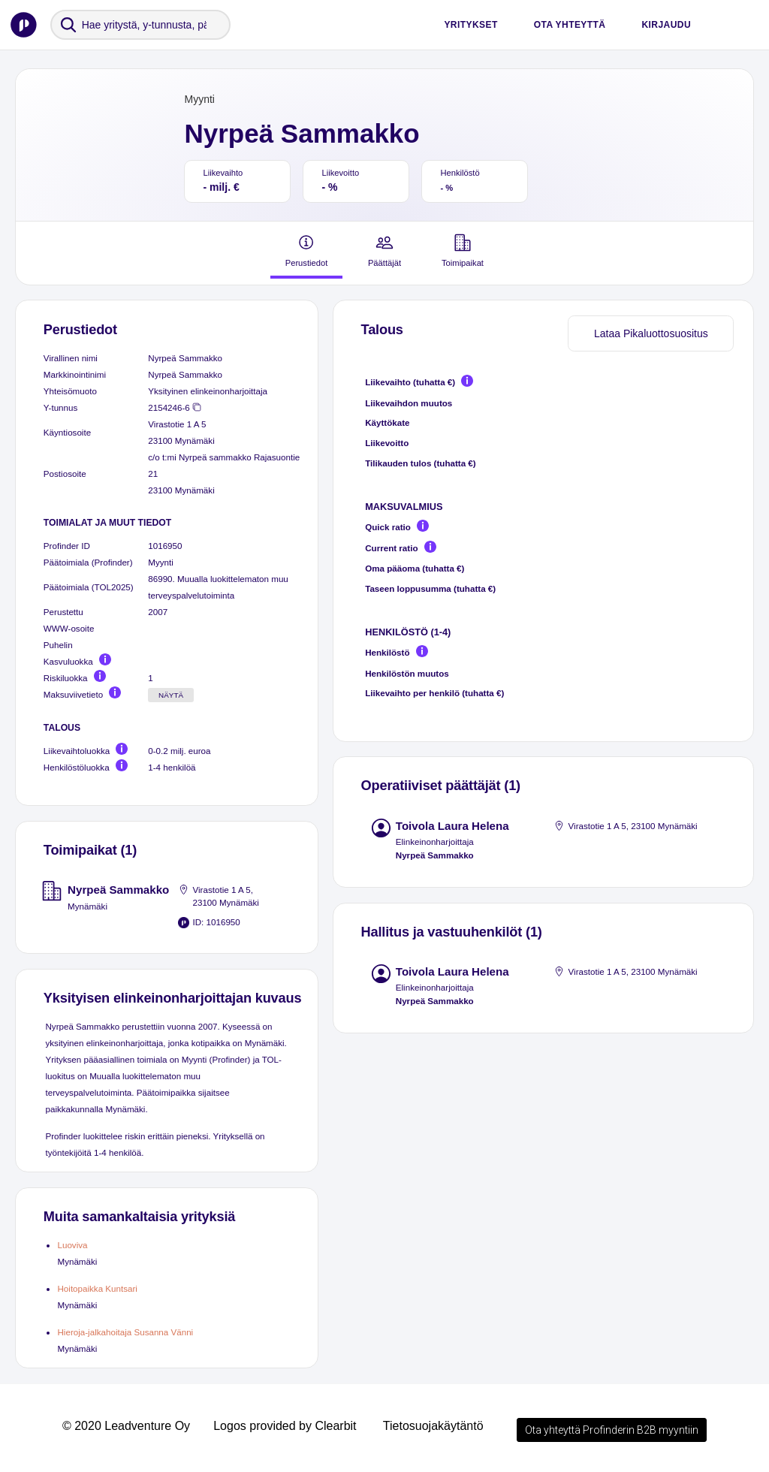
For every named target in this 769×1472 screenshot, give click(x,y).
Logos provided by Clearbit (284, 1425)
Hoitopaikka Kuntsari (97, 1288)
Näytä (170, 695)
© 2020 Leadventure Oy (126, 1425)
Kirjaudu (666, 25)
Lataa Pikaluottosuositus (651, 333)
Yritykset (470, 25)
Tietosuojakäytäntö (433, 1425)
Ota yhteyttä (570, 25)
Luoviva (72, 1245)
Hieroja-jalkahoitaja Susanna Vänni (125, 1332)
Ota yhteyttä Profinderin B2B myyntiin (611, 1430)
